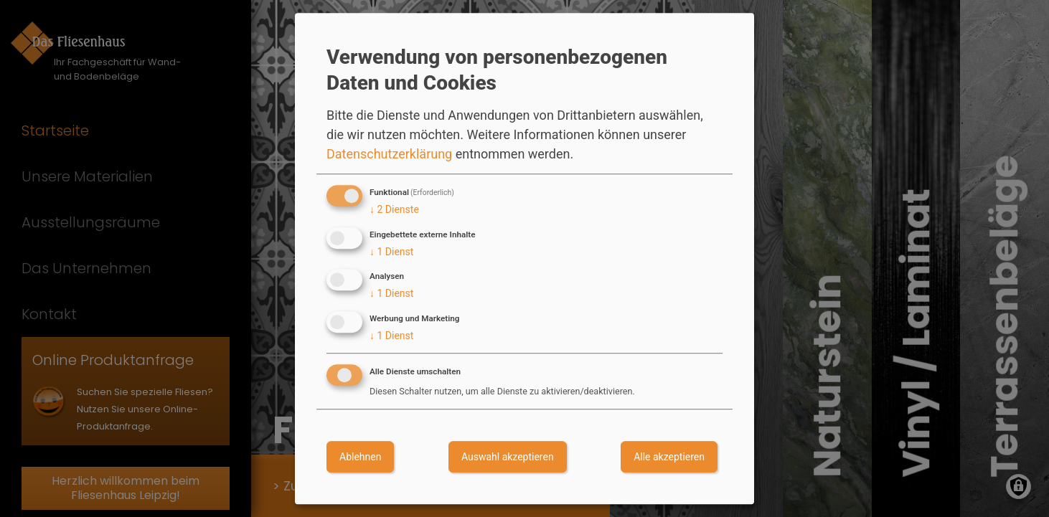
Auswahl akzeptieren (507, 457)
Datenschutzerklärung (389, 153)
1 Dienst (391, 252)
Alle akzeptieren (669, 457)
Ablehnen (360, 457)
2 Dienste (394, 209)
